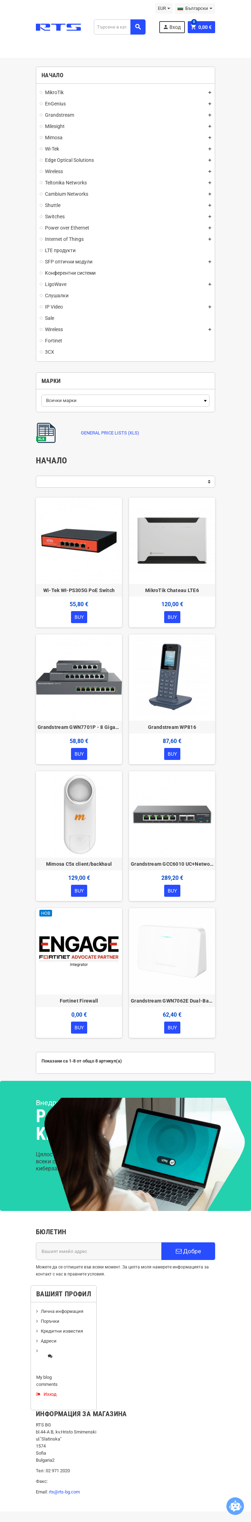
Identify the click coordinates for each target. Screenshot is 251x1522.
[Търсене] (119, 27)
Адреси (49, 1341)
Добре (188, 1251)
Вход (172, 27)
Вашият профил (63, 1294)
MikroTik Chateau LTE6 (172, 590)
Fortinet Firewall (79, 1001)
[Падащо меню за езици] (195, 8)
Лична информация (62, 1311)
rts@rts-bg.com (64, 1491)
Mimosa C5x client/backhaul (79, 864)
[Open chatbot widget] (235, 1506)
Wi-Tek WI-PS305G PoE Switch (79, 590)
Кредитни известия (62, 1331)
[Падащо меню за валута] (164, 8)
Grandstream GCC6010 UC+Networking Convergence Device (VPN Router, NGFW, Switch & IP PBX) (172, 864)
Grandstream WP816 (172, 727)
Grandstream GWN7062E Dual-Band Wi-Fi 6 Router (172, 1001)
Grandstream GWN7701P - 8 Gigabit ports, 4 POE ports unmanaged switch (79, 727)
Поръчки (50, 1321)
